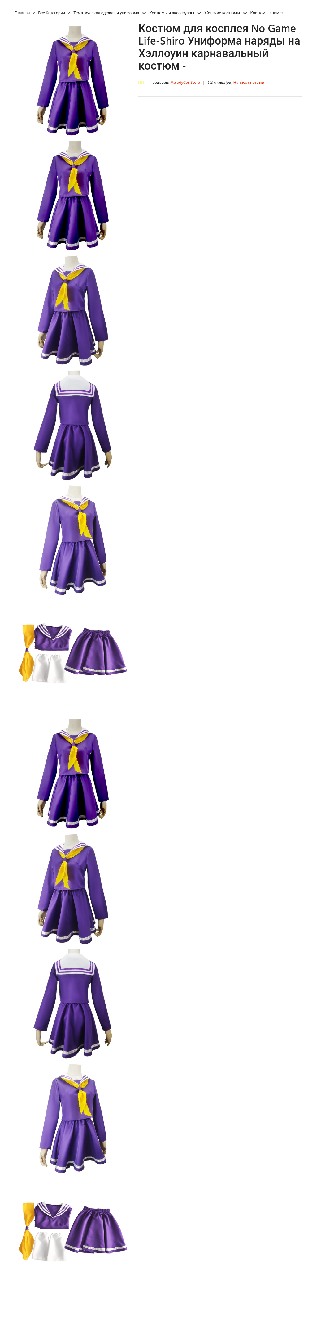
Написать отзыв (248, 82)
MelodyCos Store (185, 82)
